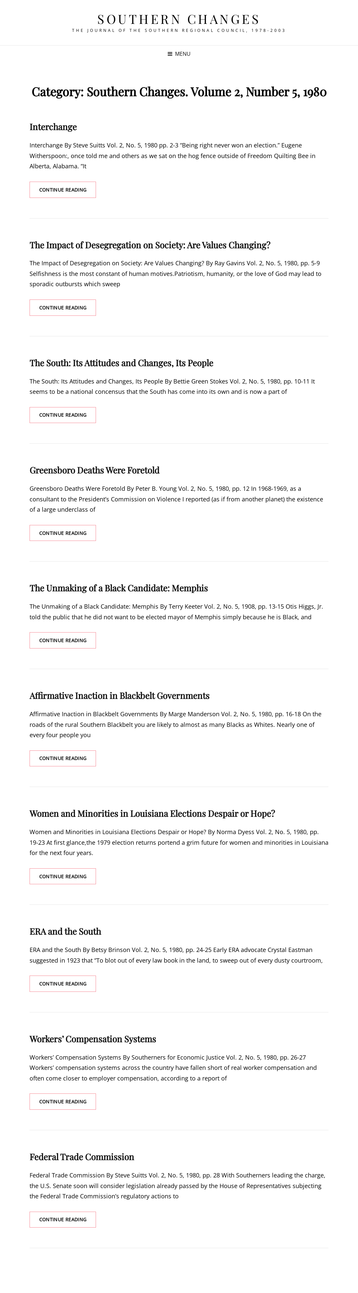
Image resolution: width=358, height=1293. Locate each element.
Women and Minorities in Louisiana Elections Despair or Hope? (152, 814)
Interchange (53, 126)
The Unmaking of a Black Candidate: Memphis (119, 588)
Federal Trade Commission (82, 1158)
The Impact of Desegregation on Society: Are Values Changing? (150, 245)
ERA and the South (65, 932)
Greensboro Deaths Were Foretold (94, 470)
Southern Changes (179, 18)
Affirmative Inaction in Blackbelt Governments (120, 696)
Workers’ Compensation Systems (93, 1039)
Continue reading (67, 189)
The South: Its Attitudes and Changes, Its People (121, 363)
